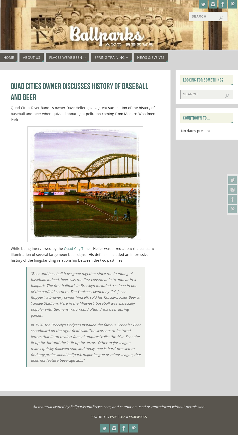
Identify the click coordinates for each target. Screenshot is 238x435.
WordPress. (138, 417)
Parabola (117, 417)
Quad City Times (77, 248)
